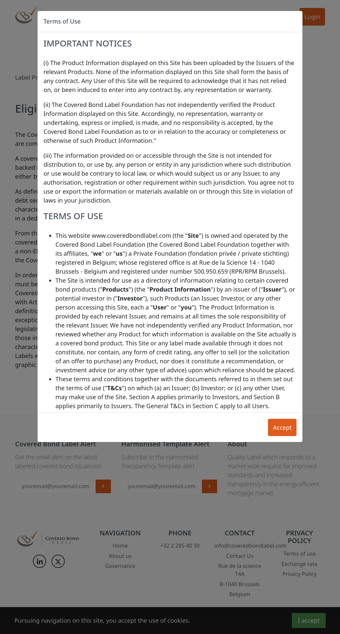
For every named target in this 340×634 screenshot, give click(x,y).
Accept (282, 427)
